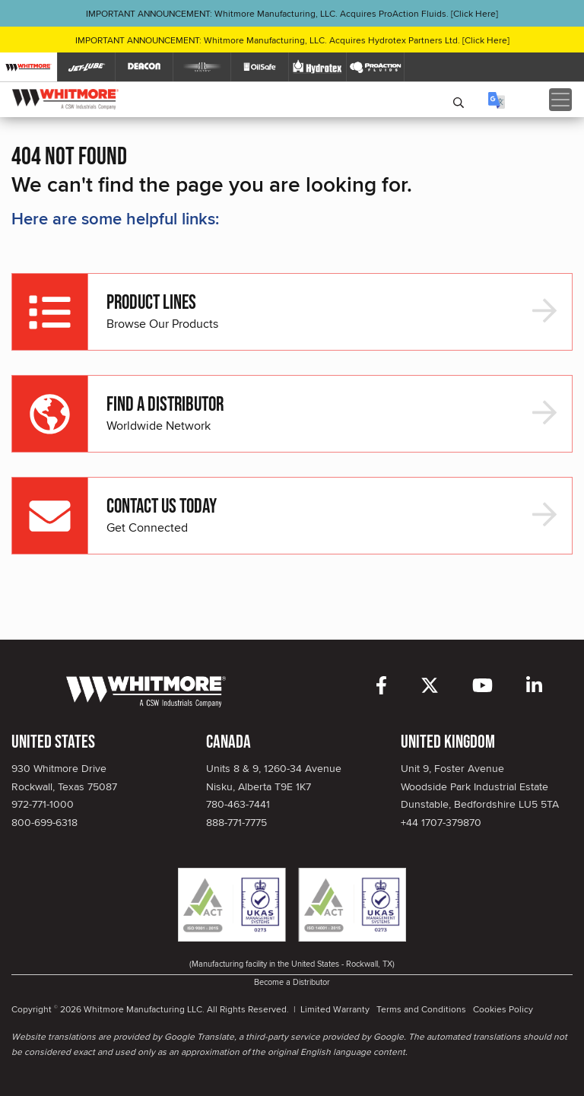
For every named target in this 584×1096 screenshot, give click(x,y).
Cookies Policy (503, 1008)
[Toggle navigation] (560, 99)
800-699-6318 (44, 822)
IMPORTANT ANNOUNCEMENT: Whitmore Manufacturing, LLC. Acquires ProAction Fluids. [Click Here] (292, 13)
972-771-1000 (42, 804)
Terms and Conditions (421, 1008)
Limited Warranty (335, 1008)
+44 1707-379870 (441, 822)
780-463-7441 (238, 804)
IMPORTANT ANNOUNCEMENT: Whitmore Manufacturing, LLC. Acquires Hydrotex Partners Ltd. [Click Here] (292, 39)
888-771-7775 (236, 822)
